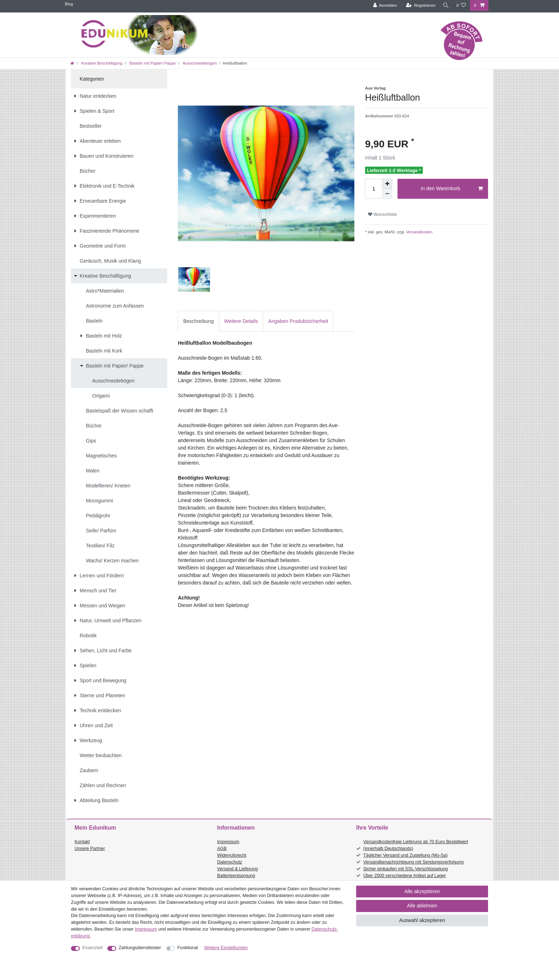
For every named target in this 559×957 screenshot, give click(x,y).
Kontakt (82, 841)
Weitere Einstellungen (226, 947)
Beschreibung (198, 321)
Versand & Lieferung (237, 868)
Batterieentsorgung (236, 875)
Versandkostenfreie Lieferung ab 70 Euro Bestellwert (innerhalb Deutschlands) (415, 845)
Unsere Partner (90, 848)
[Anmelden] (384, 5)
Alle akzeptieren (422, 891)
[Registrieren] (419, 5)
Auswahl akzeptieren (422, 920)
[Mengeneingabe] (373, 189)
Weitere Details (241, 321)
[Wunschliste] (461, 5)
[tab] (198, 321)
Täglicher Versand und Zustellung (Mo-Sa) (405, 855)
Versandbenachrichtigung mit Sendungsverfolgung (413, 862)
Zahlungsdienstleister (140, 947)
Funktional (187, 947)
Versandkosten (418, 232)
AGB (222, 848)
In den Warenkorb (452, 189)
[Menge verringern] (387, 194)
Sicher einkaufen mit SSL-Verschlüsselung (405, 868)
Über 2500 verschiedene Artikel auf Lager (404, 875)
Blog (69, 4)
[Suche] (445, 5)
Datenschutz (229, 862)
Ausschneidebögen (199, 63)
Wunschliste (382, 214)
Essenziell (92, 947)
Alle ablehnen (422, 905)
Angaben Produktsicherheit (298, 321)
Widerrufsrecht (231, 855)
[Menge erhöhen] (387, 184)
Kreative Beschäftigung (101, 63)
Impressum (228, 841)
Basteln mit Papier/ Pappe (151, 63)
